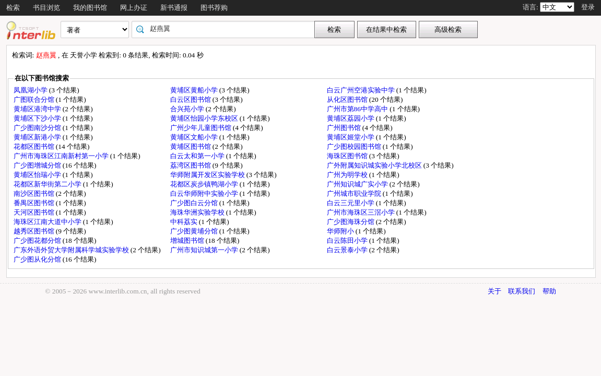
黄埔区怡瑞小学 (38, 175)
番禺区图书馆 (35, 203)
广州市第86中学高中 (358, 109)
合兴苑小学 (188, 109)
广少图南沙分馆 (38, 128)
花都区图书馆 (35, 146)
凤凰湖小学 (31, 90)
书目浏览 (46, 7)
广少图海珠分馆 (351, 222)
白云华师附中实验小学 (205, 193)
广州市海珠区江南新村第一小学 (62, 156)
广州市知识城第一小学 (205, 250)
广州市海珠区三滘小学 (361, 212)
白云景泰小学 (348, 250)
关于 (494, 291)
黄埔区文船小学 (194, 137)
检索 (13, 7)
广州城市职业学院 (355, 193)
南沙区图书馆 (35, 193)
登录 (588, 7)
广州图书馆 (344, 128)
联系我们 (521, 291)
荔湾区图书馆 (191, 165)
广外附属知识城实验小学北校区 (375, 165)
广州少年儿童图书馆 (201, 128)
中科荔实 (184, 222)
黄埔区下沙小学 (38, 118)
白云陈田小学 (348, 240)
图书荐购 (214, 7)
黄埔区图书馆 (191, 146)
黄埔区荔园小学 (351, 118)
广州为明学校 (348, 175)
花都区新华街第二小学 (48, 184)
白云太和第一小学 (198, 156)
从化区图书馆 (348, 99)
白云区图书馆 (191, 99)
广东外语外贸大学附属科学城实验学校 (72, 250)
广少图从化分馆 (38, 259)
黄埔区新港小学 (38, 137)
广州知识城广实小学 (358, 184)
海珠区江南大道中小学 (48, 222)
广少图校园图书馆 (355, 146)
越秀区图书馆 (35, 231)
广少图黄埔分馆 (194, 231)
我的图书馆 (90, 7)
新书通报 (173, 7)
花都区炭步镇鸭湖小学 (205, 184)
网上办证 (133, 7)
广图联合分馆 (35, 99)
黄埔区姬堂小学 (351, 137)
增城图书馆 (188, 240)
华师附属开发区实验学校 (208, 175)
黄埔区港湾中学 (38, 109)
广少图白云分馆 (194, 203)
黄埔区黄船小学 (194, 90)
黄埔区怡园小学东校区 (205, 118)
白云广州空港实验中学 (361, 90)
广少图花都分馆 (38, 240)
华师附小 (341, 231)
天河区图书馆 (35, 212)
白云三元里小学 (351, 203)
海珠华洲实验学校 (198, 212)
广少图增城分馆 (38, 165)
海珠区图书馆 (348, 156)
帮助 (549, 291)
